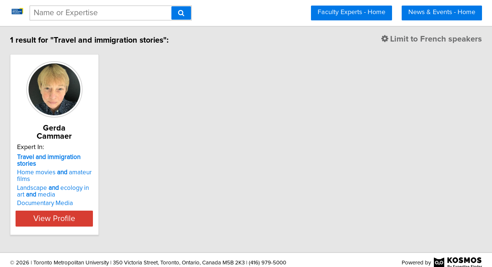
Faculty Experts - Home (351, 12)
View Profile (77, 197)
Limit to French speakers (417, 39)
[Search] (181, 13)
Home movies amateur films (75, 157)
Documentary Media (59, 181)
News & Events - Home (441, 12)
